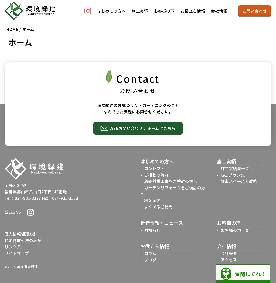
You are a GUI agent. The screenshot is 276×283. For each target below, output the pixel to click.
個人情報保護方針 (21, 234)
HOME (12, 29)
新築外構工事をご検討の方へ (170, 181)
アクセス (229, 260)
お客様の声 (164, 11)
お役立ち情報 (193, 11)
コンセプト (154, 168)
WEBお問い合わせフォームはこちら (143, 128)
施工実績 (140, 11)
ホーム (28, 29)
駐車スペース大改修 (239, 181)
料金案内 (152, 200)
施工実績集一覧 (235, 168)
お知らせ (152, 230)
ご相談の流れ (156, 175)
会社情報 (219, 11)
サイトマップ (17, 253)
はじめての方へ (111, 11)
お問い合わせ (254, 11)
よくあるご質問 (158, 207)
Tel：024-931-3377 (23, 198)
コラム (150, 253)
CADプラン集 (233, 175)
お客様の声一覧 (235, 230)
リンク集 (13, 247)
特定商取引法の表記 (23, 240)
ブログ (150, 260)
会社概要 (229, 253)
